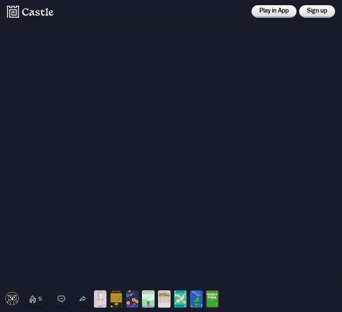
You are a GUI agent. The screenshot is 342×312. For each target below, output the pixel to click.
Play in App (274, 11)
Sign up (317, 11)
